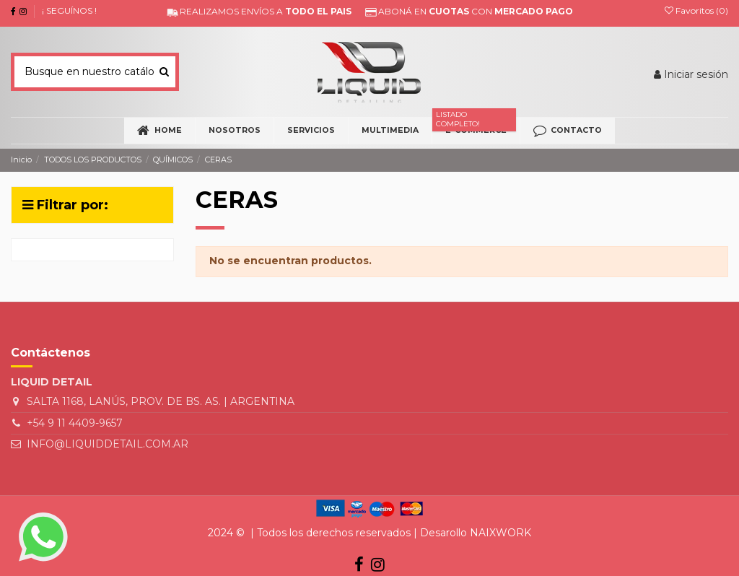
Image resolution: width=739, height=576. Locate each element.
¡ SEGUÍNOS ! (69, 10)
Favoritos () (696, 10)
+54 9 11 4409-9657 (75, 422)
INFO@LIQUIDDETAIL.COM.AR (107, 443)
